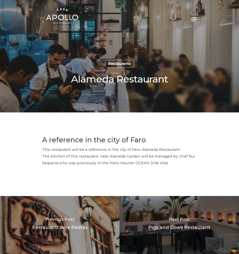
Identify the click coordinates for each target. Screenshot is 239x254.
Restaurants (119, 63)
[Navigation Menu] (194, 19)
